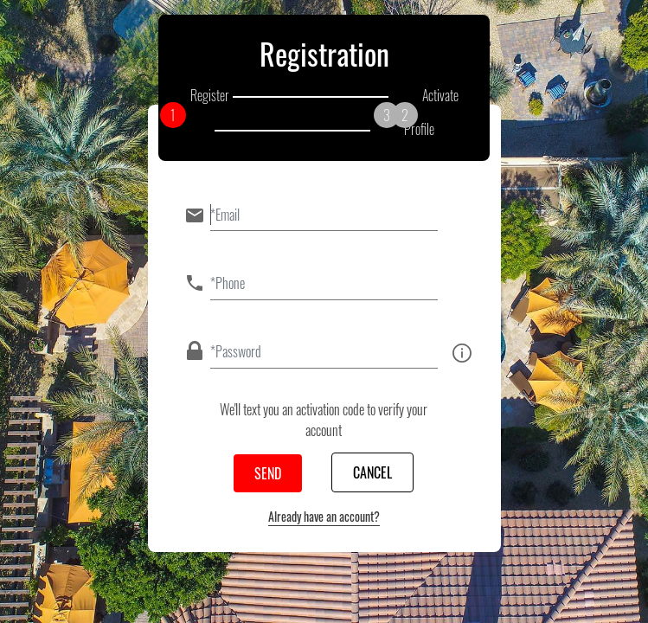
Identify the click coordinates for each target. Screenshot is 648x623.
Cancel (372, 472)
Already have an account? (324, 516)
